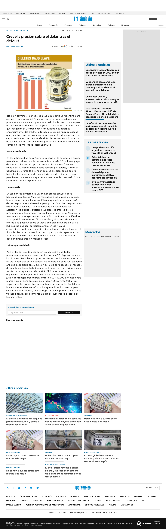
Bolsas (97, 236)
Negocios (96, 25)
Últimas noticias (28, 496)
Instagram (19, 488)
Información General (79, 501)
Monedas (88, 236)
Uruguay (125, 25)
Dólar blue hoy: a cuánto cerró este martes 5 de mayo (100, 420)
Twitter (7, 488)
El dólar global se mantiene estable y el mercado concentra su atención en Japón (101, 458)
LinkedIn (25, 488)
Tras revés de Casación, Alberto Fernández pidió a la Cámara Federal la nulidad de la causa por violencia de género (102, 112)
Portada (10, 496)
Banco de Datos (92, 496)
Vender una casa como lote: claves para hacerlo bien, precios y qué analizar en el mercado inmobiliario (101, 86)
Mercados (109, 496)
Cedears (116, 236)
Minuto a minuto (53, 415)
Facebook (13, 488)
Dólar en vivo (20, 13)
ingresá (160, 19)
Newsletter (161, 25)
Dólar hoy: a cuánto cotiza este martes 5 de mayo (23, 472)
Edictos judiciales (94, 505)
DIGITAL (58, 513)
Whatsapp (38, 488)
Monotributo (120, 13)
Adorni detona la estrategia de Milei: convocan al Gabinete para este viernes (103, 161)
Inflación (62, 13)
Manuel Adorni (34, 13)
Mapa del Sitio (13, 505)
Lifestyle (152, 496)
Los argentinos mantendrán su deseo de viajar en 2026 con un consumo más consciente (102, 72)
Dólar (39, 25)
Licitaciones (127, 505)
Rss (144, 501)
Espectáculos (113, 501)
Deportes (38, 501)
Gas (92, 13)
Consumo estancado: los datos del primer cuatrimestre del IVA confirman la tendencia (105, 173)
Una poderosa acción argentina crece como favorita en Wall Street (104, 150)
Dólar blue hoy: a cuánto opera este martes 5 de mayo (61, 457)
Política (82, 25)
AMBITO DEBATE (105, 513)
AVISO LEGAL (74, 505)
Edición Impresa (55, 501)
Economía (53, 25)
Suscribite (69, 312)
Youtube (31, 488)
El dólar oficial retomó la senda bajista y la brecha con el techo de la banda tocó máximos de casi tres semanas (63, 472)
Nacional (11, 501)
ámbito (9, 30)
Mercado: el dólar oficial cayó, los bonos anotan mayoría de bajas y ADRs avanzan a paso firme (63, 421)
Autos (98, 501)
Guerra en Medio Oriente (78, 13)
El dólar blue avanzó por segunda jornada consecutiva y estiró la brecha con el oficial (24, 421)
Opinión (111, 25)
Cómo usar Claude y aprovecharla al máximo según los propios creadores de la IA (102, 99)
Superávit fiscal (49, 13)
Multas (112, 505)
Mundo (24, 501)
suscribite (153, 19)
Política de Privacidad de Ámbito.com (44, 505)
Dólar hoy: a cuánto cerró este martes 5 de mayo (22, 457)
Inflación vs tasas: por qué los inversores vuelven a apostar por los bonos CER (105, 186)
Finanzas (68, 25)
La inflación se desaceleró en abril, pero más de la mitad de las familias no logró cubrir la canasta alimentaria (101, 127)
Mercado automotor (104, 13)
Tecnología (131, 501)
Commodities (106, 236)
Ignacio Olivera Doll (16, 46)
